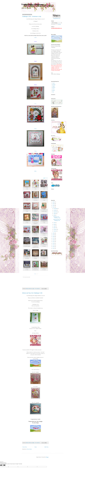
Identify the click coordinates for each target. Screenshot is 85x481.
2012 (53, 246)
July (54, 215)
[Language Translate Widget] (56, 23)
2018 (53, 236)
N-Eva (35, 103)
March (55, 227)
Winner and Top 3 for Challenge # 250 (32, 293)
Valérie (35, 171)
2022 (53, 205)
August (55, 213)
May (54, 224)
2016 (53, 239)
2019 (53, 234)
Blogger (47, 457)
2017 (53, 238)
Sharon (35, 128)
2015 (53, 241)
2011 (53, 248)
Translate (58, 24)
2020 (53, 233)
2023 (53, 203)
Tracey (35, 151)
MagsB (53, 86)
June (54, 222)
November (55, 208)
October (55, 210)
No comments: (37, 288)
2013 (53, 244)
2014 (53, 243)
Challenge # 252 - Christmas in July (31, 16)
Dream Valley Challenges (32, 4)
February (55, 229)
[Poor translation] (4, 465)
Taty (53, 91)
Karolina (53, 84)
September (55, 211)
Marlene (53, 87)
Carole (35, 37)
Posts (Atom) (29, 449)
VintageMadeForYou (56, 18)
